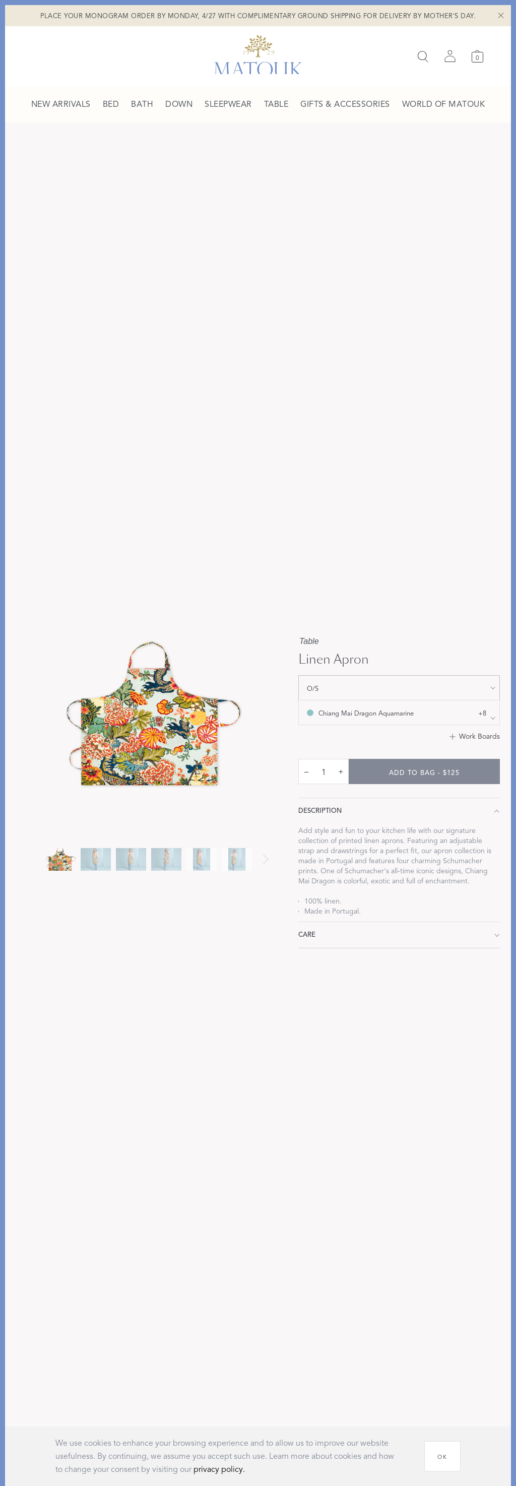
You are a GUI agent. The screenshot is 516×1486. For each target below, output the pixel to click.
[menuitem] (61, 104)
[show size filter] (399, 687)
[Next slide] (266, 859)
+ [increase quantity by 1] (341, 771)
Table (309, 641)
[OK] (442, 1456)
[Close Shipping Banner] (501, 15)
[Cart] (477, 56)
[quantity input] (323, 772)
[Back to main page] (258, 54)
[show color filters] (399, 712)
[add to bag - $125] (424, 771)
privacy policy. (219, 1469)
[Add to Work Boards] (474, 737)
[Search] (422, 56)
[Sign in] (450, 56)
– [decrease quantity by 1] (306, 771)
